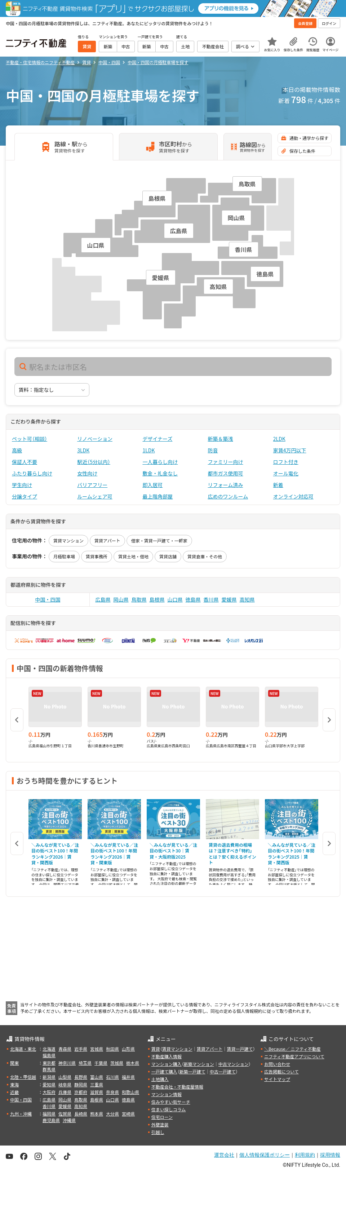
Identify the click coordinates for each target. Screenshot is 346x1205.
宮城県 (96, 1049)
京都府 (80, 1092)
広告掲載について (281, 1071)
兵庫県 (64, 1092)
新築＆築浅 (220, 438)
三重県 (96, 1084)
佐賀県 (64, 1114)
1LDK (148, 450)
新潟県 (49, 1077)
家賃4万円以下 (289, 450)
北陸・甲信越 (23, 1077)
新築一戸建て (192, 1071)
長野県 (80, 1077)
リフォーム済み (225, 484)
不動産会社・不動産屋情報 (177, 1087)
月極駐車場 (64, 556)
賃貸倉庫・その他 (204, 556)
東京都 (49, 1063)
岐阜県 (64, 1084)
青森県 (64, 1049)
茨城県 (116, 1063)
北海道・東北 (23, 1049)
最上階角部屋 (157, 496)
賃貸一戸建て (240, 1049)
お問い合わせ (277, 1064)
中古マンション (233, 1064)
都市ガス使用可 (225, 473)
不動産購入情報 (166, 1056)
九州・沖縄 (21, 1114)
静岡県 (80, 1084)
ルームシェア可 (94, 496)
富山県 (96, 1077)
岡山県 (121, 599)
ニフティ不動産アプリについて (294, 1056)
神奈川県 (67, 1063)
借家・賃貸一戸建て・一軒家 (159, 540)
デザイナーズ (157, 438)
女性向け (87, 473)
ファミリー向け (225, 461)
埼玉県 (85, 1063)
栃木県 (132, 1063)
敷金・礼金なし (160, 473)
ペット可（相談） (29, 438)
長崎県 (80, 1114)
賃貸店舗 (168, 556)
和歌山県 (130, 1092)
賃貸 (155, 1049)
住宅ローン (162, 1117)
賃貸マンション (68, 540)
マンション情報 (166, 1094)
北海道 (49, 1049)
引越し (157, 1132)
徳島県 (193, 599)
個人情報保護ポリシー (264, 1155)
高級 (17, 450)
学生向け (22, 484)
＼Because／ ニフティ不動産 (292, 1049)
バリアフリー (92, 484)
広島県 (103, 599)
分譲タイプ (24, 496)
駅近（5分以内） (93, 461)
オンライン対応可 (293, 496)
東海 (14, 1084)
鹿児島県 (51, 1120)
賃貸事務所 (96, 556)
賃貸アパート (107, 540)
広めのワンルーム (228, 496)
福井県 (128, 1077)
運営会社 (224, 1155)
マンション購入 (166, 1064)
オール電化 (285, 473)
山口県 (175, 599)
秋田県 (112, 1049)
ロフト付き (285, 461)
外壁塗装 (160, 1124)
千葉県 (100, 1063)
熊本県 (96, 1114)
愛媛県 (229, 599)
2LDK (279, 438)
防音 (213, 450)
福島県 (49, 1055)
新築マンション (199, 1064)
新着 (278, 484)
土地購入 (160, 1079)
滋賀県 (96, 1092)
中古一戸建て (223, 1071)
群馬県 (49, 1069)
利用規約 (305, 1155)
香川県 (211, 599)
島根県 (157, 599)
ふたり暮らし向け (32, 473)
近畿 (14, 1092)
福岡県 (49, 1114)
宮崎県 (128, 1114)
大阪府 (49, 1092)
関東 (14, 1063)
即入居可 (152, 484)
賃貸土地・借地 (133, 556)
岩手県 (80, 1049)
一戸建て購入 (164, 1071)
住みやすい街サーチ (170, 1102)
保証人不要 (24, 461)
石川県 (112, 1077)
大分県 (112, 1114)
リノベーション (94, 438)
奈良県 (112, 1092)
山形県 (128, 1049)
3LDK (83, 450)
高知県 (247, 599)
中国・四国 (47, 599)
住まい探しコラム (168, 1109)
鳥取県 (139, 599)
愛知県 (49, 1084)
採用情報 (330, 1155)
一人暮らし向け (160, 461)
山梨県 (64, 1077)
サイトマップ (277, 1079)
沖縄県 (69, 1120)
